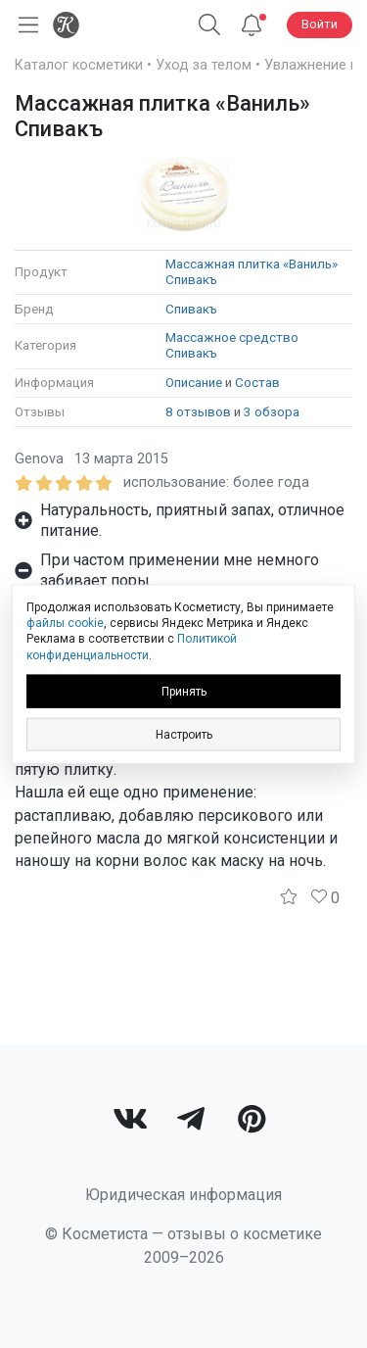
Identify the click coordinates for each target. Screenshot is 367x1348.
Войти (319, 24)
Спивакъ (191, 309)
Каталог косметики (79, 65)
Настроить (184, 734)
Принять (183, 691)
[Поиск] (209, 25)
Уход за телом (204, 65)
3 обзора (271, 412)
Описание (193, 382)
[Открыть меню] (24, 25)
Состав (257, 382)
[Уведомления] (251, 25)
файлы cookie (65, 623)
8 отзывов (198, 412)
